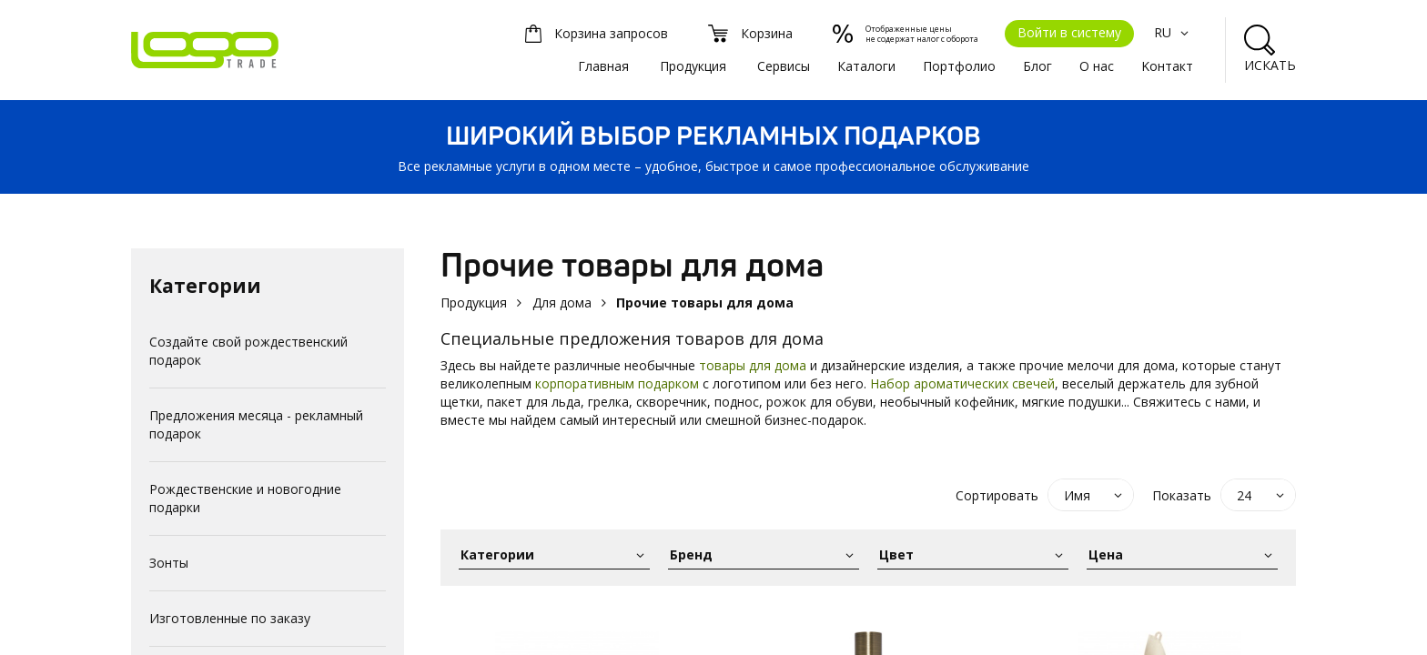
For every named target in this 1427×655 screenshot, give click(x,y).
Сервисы (783, 66)
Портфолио (959, 66)
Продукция (693, 66)
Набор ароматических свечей (962, 383)
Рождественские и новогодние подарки (245, 498)
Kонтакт (1167, 66)
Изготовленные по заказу (229, 618)
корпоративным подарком (617, 383)
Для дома (562, 302)
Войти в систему (1069, 32)
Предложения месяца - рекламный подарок (256, 424)
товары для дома (752, 365)
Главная (603, 66)
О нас (1096, 66)
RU (1173, 32)
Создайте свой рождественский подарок (248, 350)
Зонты (168, 562)
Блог (1037, 66)
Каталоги (866, 66)
